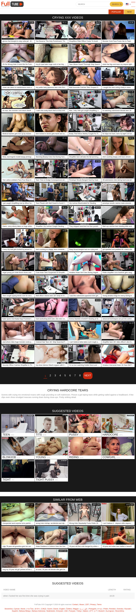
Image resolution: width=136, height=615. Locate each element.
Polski (105, 609)
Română (112, 609)
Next (87, 375)
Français (72, 611)
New (129, 12)
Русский (127, 609)
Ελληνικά (59, 611)
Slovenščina (119, 611)
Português (92, 609)
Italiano (85, 611)
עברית (100, 609)
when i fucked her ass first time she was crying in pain (26, 596)
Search (115, 4)
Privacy (93, 604)
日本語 (43, 609)
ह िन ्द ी (93, 611)
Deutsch (101, 611)
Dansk (55, 609)
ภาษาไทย (29, 609)
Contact (75, 604)
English (62, 609)
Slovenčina (9, 609)
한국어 (37, 609)
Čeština (69, 609)
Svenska (120, 609)
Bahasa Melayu (25, 611)
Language (127, 4)
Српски (17, 609)
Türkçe (79, 611)
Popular (116, 12)
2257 (87, 604)
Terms (99, 604)
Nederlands (51, 611)
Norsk (23, 609)
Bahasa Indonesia (38, 611)
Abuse (81, 604)
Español (15, 611)
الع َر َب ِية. (83, 609)
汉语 (66, 611)
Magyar (76, 609)
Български (110, 611)
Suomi (49, 609)
